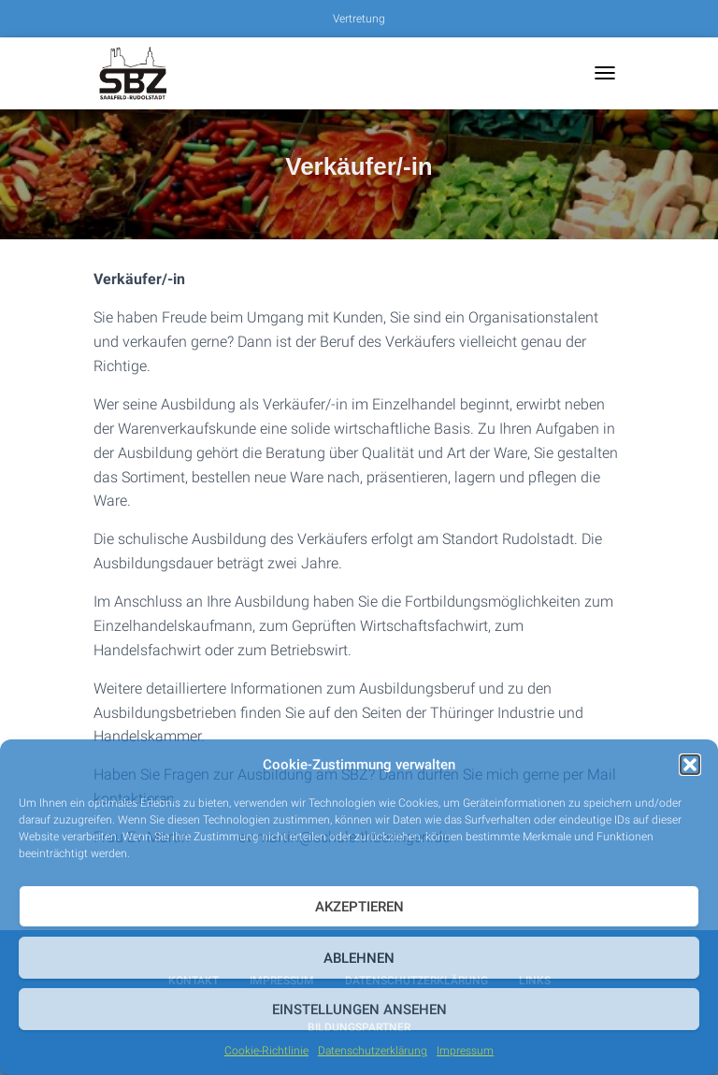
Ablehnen (359, 958)
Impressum (465, 1050)
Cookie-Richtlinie (266, 1050)
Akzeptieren (359, 906)
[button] (690, 764)
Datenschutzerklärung (372, 1050)
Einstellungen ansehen (359, 1009)
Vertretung (359, 18)
